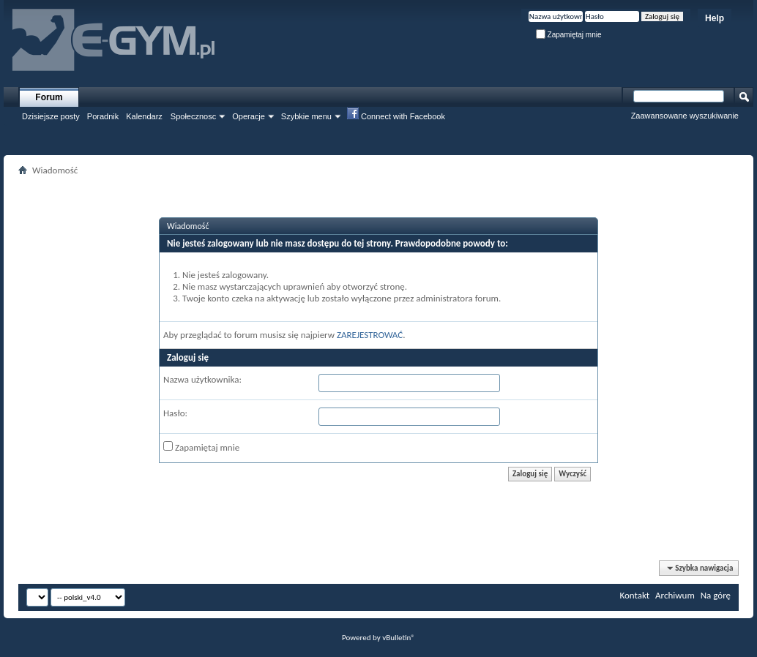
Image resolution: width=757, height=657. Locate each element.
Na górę (716, 595)
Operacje (248, 116)
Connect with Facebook (396, 115)
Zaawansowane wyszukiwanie (685, 115)
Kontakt (634, 595)
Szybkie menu (306, 116)
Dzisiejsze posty (51, 116)
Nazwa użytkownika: (202, 379)
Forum (48, 97)
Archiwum (675, 595)
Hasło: (175, 413)
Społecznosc (193, 116)
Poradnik (103, 116)
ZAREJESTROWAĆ (370, 334)
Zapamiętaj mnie (569, 35)
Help (714, 18)
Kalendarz (144, 116)
